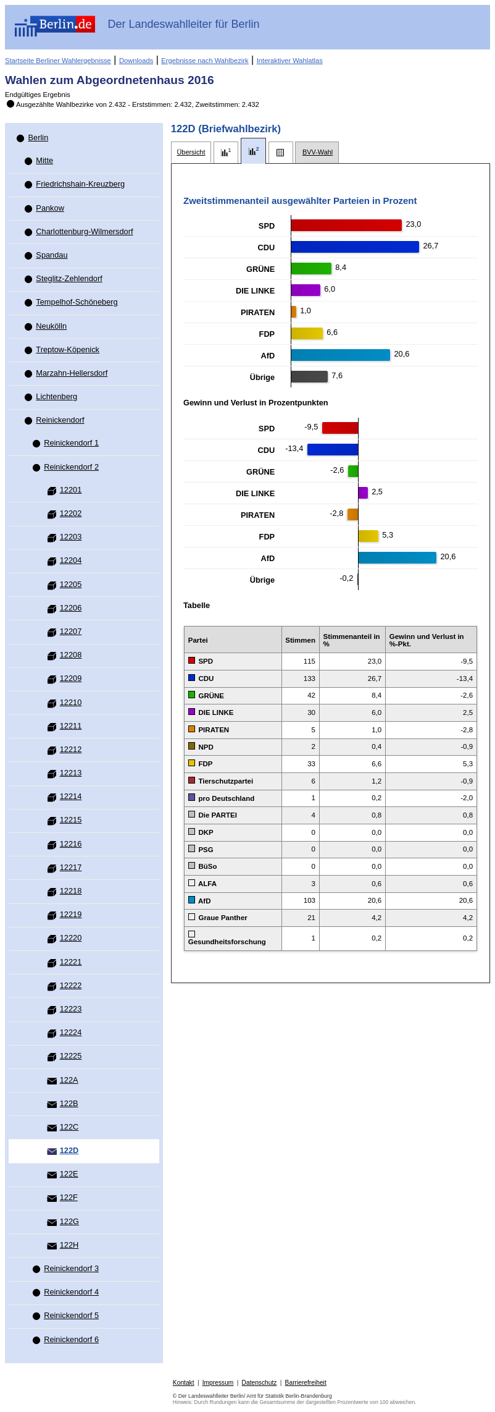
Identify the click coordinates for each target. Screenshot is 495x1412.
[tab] (191, 152)
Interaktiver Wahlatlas (290, 60)
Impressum (218, 1382)
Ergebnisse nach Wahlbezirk (204, 60)
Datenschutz (259, 1382)
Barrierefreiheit (306, 1382)
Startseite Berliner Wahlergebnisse (58, 60)
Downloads (136, 60)
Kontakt (183, 1382)
